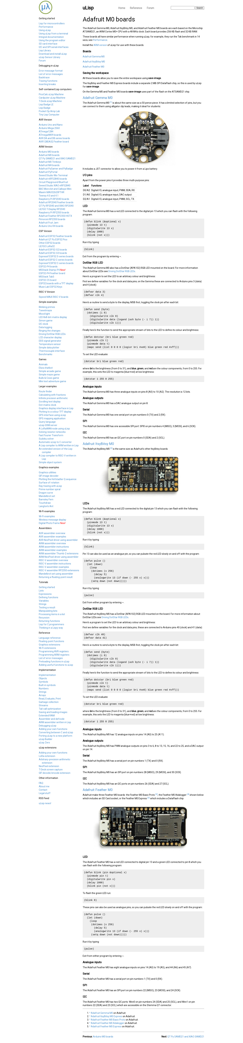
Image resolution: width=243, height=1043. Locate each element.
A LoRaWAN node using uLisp (54, 428)
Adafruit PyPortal (48, 172)
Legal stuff (44, 793)
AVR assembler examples (52, 536)
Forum (150, 8)
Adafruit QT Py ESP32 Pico (53, 239)
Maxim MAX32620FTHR (51, 192)
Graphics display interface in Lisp (56, 408)
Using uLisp (45, 30)
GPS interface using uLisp (52, 415)
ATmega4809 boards (50, 135)
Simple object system (50, 462)
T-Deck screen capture (51, 769)
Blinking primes (47, 307)
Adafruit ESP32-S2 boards (53, 249)
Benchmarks (45, 354)
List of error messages (51, 74)
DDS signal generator (50, 340)
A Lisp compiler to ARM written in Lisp (59, 445)
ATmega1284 (46, 131)
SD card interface (48, 43)
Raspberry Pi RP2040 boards (54, 199)
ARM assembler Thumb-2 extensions (58, 553)
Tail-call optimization (50, 708)
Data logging (45, 327)
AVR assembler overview (52, 533)
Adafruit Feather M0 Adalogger (107, 1023)
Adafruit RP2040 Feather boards (56, 202)
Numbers (44, 688)
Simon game (45, 320)
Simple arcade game (50, 371)
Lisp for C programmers (51, 624)
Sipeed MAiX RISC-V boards (53, 297)
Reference (136, 8)
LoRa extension (47, 756)
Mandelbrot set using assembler (56, 573)
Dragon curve (46, 492)
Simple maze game (49, 374)
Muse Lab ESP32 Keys (50, 286)
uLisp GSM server (48, 425)
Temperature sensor (50, 344)
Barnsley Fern (46, 499)
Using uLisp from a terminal (53, 33)
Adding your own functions (53, 729)
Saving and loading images (53, 712)
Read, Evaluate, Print (50, 698)
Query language (47, 421)
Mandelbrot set (47, 496)
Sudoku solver (46, 438)
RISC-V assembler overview (53, 560)
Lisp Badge (44, 108)
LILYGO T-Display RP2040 (52, 209)
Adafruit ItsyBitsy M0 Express (106, 1016)
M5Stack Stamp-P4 (49, 270)
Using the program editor (52, 40)
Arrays (42, 695)
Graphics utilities (47, 472)
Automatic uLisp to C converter (55, 442)
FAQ (41, 783)
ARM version (100, 45)
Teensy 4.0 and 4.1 (49, 195)
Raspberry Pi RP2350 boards (54, 212)
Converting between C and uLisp (56, 732)
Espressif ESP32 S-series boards (56, 256)
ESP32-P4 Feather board (52, 273)
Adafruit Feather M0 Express (106, 1026)
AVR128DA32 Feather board (54, 141)
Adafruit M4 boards (49, 165)
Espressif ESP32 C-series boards (56, 263)
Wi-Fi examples (47, 516)
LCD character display (50, 337)
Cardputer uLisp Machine (52, 97)
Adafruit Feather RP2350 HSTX (55, 216)
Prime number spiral (49, 489)
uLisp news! (45, 803)
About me (44, 786)
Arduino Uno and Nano (51, 124)
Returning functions (49, 621)
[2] (111, 448)
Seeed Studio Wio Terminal (53, 175)
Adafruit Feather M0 (93, 66)
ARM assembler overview (52, 543)
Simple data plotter (49, 347)
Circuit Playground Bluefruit (53, 182)
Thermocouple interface (52, 351)
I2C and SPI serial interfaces (54, 47)
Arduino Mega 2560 (49, 128)
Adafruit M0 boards (49, 155)
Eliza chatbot (46, 367)
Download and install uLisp (53, 53)
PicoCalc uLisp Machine (51, 94)
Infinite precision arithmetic (53, 398)
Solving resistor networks (52, 432)
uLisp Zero (44, 742)
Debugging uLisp (47, 725)
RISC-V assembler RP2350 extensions (59, 570)
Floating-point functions (51, 641)
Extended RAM (47, 715)
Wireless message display (52, 519)
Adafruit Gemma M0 (94, 56)
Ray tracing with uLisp (50, 486)
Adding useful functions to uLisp (56, 665)
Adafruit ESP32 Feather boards (55, 236)
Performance (46, 26)
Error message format (51, 70)
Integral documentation (51, 37)
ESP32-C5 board (47, 280)
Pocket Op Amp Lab (49, 111)
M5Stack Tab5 (46, 276)
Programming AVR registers (54, 651)
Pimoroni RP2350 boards (52, 219)
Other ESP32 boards (49, 243)
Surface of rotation (49, 482)
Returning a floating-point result (56, 577)
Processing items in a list (52, 614)
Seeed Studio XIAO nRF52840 (54, 185)
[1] (111, 102)
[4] (188, 794)
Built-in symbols (47, 685)
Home (121, 8)
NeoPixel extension (49, 766)
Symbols (43, 681)
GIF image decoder (49, 475)
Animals (43, 364)
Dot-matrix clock (47, 405)
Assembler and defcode (51, 719)
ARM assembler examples (53, 550)
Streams (43, 705)
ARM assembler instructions (54, 546)
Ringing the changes (49, 330)
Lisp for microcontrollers (52, 23)
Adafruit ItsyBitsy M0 (94, 61)
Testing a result (47, 607)
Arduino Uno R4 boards (51, 226)
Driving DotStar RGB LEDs (52, 334)
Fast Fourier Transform (51, 435)
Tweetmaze (45, 310)
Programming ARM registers (54, 654)
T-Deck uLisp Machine (50, 101)
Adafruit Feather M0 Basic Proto (108, 1019)
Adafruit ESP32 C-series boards (56, 259)
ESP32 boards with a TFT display (56, 283)
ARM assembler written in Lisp (55, 722)
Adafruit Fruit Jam (48, 222)
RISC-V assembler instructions (55, 563)
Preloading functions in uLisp (54, 661)
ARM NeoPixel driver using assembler (58, 557)
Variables (44, 600)
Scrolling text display (50, 401)
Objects (43, 678)
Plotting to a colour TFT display (55, 411)
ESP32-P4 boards (48, 266)
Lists (41, 590)
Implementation (47, 675)
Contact (43, 789)
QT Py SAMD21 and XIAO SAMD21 (57, 158)
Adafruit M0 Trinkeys (50, 162)
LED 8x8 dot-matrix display (53, 317)
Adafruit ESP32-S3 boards (53, 253)
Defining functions (48, 597)
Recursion (44, 617)
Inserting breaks (47, 84)
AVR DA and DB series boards (54, 138)
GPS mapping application (52, 418)
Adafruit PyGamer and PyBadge (56, 168)
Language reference (50, 638)
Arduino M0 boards (49, 151)
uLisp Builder (45, 739)
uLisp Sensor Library (49, 57)
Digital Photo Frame (49, 523)
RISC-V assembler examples (54, 567)
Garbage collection (49, 702)
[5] (148, 798)
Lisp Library (45, 50)
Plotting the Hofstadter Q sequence (57, 479)
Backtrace (44, 77)
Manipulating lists (48, 611)
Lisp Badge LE (46, 104)
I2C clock (43, 324)
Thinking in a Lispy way (51, 627)
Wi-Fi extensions (47, 648)
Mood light (44, 313)
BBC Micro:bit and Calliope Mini (55, 189)
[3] (156, 794)
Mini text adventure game (52, 381)
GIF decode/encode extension (54, 773)
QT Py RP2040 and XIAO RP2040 (56, 205)
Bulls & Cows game (49, 378)
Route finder (45, 391)
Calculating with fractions (52, 394)
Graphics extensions (49, 644)
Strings (42, 604)
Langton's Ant (46, 506)
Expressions (45, 594)
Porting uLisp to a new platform (55, 735)
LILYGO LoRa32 (47, 246)
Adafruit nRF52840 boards (53, 178)
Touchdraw (45, 502)
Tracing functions (48, 81)
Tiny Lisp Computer (49, 114)
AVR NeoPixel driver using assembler (58, 540)
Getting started (47, 587)
